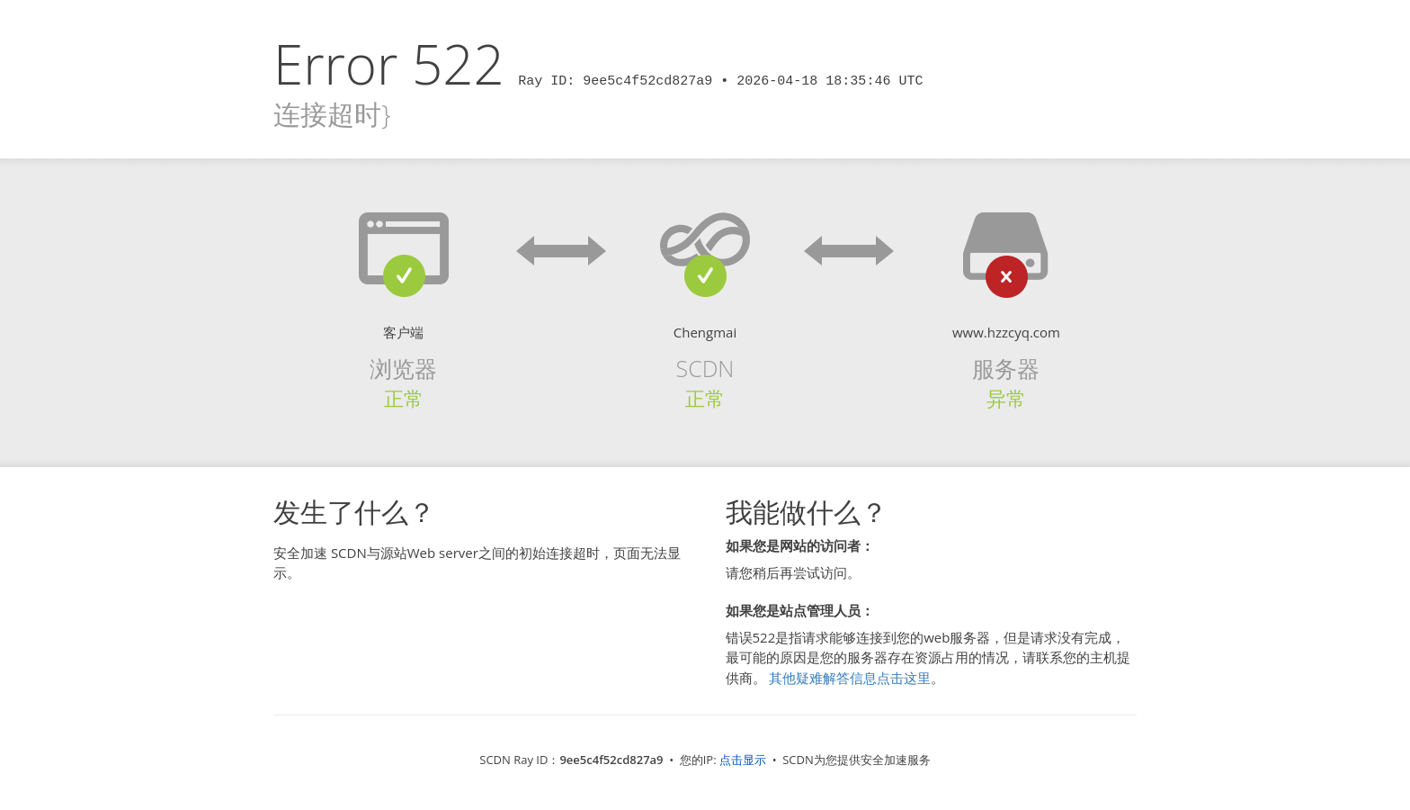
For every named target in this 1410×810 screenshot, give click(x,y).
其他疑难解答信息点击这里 (850, 678)
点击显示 (742, 760)
